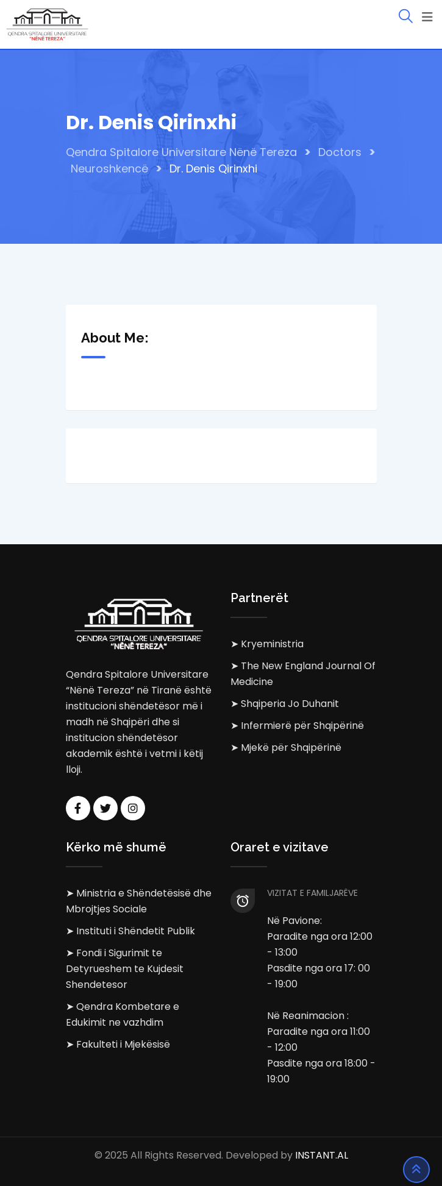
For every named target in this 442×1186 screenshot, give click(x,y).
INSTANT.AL (321, 1155)
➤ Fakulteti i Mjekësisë (118, 1044)
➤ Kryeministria (267, 644)
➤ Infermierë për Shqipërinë (297, 726)
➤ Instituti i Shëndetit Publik (130, 931)
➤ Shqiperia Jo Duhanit (284, 704)
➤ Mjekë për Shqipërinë (285, 747)
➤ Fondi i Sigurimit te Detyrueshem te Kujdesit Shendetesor (125, 969)
